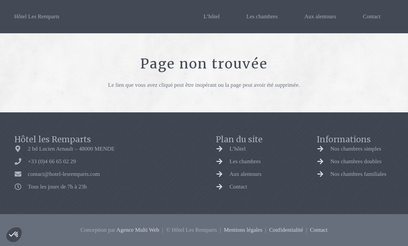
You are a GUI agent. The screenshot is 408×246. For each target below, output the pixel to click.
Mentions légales (243, 230)
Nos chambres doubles (356, 161)
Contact (238, 187)
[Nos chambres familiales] (323, 174)
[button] (14, 235)
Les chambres (245, 161)
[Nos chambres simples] (323, 149)
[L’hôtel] (222, 149)
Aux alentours (245, 174)
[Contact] (222, 187)
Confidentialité (286, 230)
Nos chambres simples (355, 149)
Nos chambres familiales (358, 174)
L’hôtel (237, 149)
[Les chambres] (222, 161)
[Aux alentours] (222, 174)
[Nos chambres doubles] (323, 161)
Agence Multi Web (137, 230)
